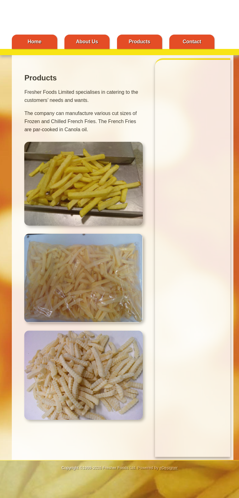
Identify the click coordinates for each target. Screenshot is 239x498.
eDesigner (168, 467)
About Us (87, 41)
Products (139, 41)
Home (34, 41)
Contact (192, 41)
